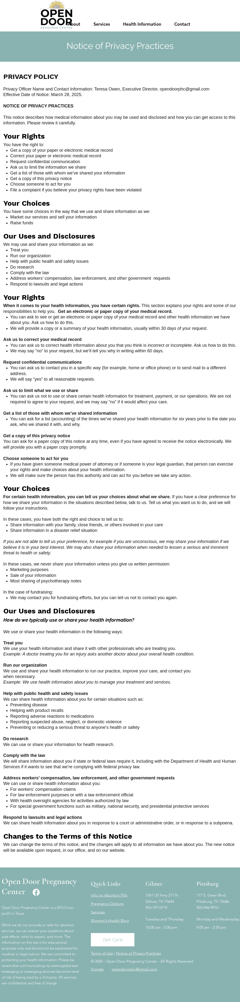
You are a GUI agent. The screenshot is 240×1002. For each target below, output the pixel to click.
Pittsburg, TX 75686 (212, 901)
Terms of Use (102, 953)
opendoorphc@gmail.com (184, 89)
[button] (74, 24)
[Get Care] (112, 939)
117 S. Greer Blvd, (211, 895)
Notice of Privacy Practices (138, 953)
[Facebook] (36, 892)
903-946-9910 (207, 907)
